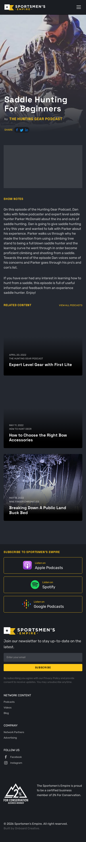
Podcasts (9, 701)
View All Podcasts (70, 305)
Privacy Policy (52, 678)
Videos (8, 707)
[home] (30, 7)
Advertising (10, 737)
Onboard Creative (27, 828)
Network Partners (14, 732)
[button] (78, 7)
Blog (6, 713)
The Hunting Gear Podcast (35, 119)
